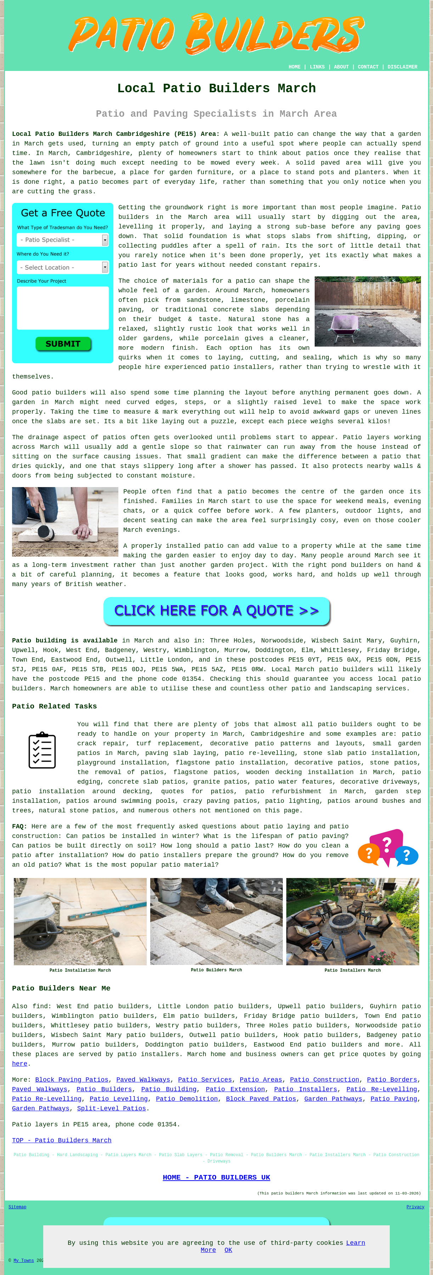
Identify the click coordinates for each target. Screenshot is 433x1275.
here (19, 1063)
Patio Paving (394, 1099)
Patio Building (169, 1089)
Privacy (415, 1207)
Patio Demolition (187, 1099)
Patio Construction (324, 1079)
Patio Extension (235, 1089)
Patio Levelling (119, 1099)
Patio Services (205, 1079)
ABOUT (341, 67)
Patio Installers (305, 1089)
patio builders (334, 1044)
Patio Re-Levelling (382, 1089)
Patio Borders (392, 1079)
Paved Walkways (143, 1079)
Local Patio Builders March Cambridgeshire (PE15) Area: (116, 134)
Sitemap (17, 1207)
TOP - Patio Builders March (62, 1140)
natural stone (64, 810)
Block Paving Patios (72, 1079)
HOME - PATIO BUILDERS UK (216, 1177)
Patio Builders (104, 1089)
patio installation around (63, 791)
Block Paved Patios (261, 1099)
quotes (172, 791)
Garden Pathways (333, 1099)
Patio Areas (261, 1079)
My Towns (23, 1260)
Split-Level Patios (111, 1108)
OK (228, 1250)
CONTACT (368, 67)
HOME (295, 67)
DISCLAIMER (402, 67)
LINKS (317, 67)
